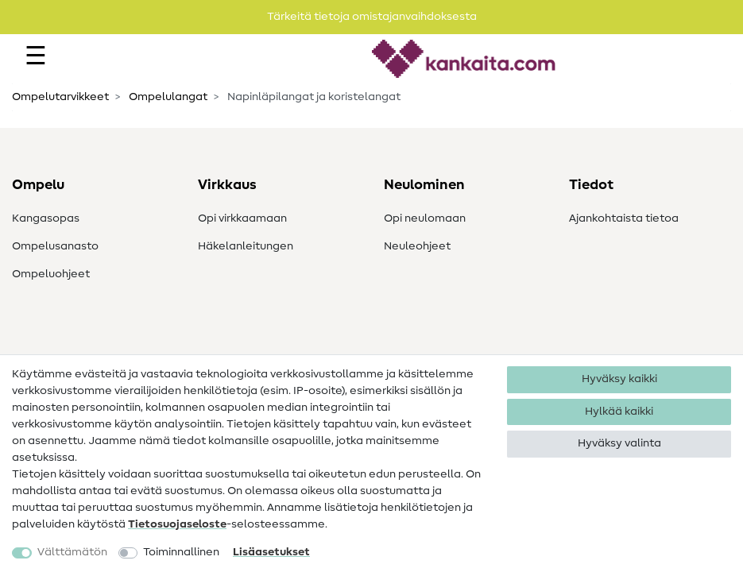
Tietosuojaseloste (177, 524)
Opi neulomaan (425, 218)
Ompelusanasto (55, 246)
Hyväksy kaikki (619, 379)
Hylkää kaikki (619, 411)
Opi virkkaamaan (242, 218)
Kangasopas (45, 218)
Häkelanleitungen (245, 246)
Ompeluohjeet (51, 274)
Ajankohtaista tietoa (624, 218)
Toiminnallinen (181, 552)
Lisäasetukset (271, 552)
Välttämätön (72, 552)
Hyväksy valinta (619, 443)
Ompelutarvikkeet (60, 96)
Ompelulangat (166, 96)
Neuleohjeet (417, 246)
